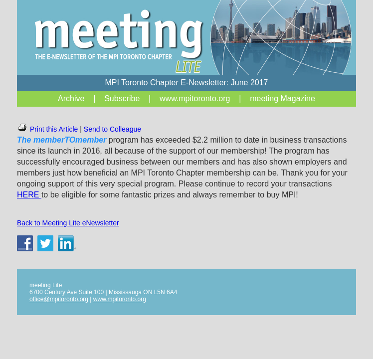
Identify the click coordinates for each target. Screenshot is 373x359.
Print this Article (47, 129)
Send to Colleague (112, 129)
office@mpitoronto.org (58, 299)
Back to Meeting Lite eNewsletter (68, 223)
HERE (29, 194)
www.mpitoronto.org (119, 299)
